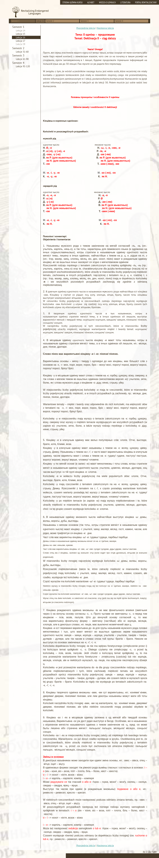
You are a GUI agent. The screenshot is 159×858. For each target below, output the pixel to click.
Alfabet (90, 2)
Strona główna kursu (72, 2)
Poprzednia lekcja (85, 28)
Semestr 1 (15, 20)
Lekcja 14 (20, 30)
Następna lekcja (105, 28)
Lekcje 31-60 (22, 51)
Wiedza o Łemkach (107, 2)
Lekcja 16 (20, 37)
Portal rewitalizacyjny (146, 2)
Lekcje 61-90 (22, 59)
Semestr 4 (119, 20)
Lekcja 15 (20, 33)
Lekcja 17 (20, 40)
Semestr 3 (85, 20)
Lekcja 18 (20, 44)
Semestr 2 (50, 20)
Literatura (125, 2)
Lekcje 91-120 (23, 66)
